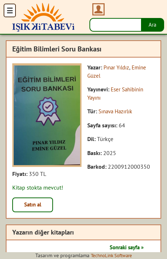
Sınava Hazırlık (116, 111)
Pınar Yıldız (117, 67)
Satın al (34, 205)
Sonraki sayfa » (124, 247)
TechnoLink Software (111, 255)
